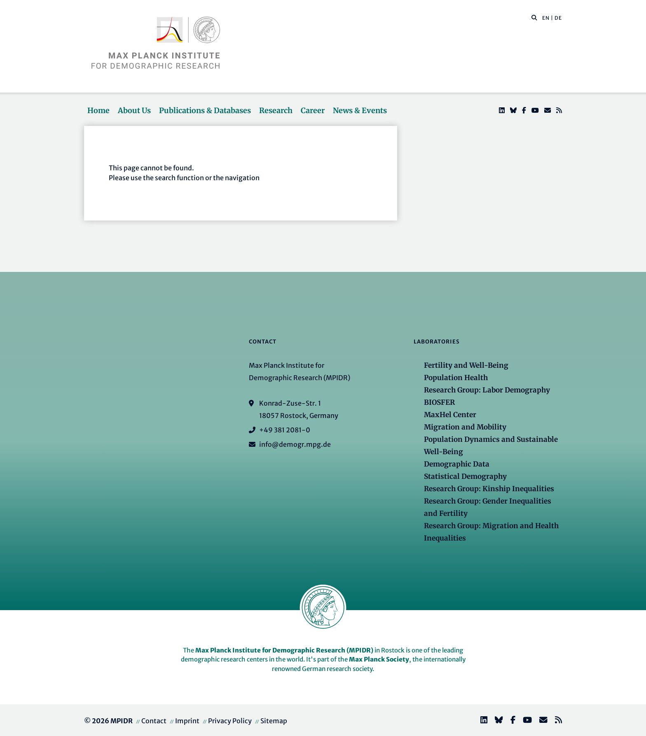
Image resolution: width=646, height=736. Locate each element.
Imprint (187, 721)
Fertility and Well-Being (466, 365)
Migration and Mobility (465, 427)
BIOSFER (439, 402)
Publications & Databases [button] (205, 110)
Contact (153, 721)
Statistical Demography (465, 476)
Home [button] (98, 110)
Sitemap (273, 721)
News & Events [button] (360, 110)
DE (558, 18)
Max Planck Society (379, 659)
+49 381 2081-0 (284, 430)
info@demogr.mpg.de (295, 444)
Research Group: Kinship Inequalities (489, 488)
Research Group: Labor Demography (487, 390)
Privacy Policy (230, 721)
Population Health (456, 377)
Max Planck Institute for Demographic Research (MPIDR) (284, 650)
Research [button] (276, 110)
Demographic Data (456, 464)
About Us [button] (134, 110)
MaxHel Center (450, 414)
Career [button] (313, 110)
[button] (534, 17)
